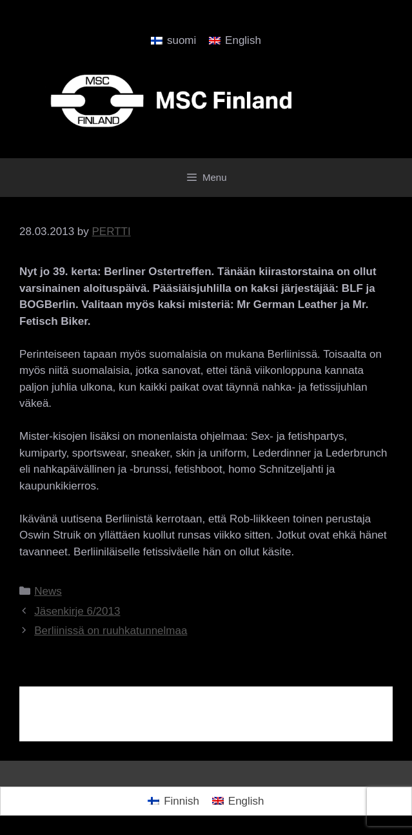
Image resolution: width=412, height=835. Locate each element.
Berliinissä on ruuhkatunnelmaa (110, 630)
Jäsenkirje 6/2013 (77, 611)
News (48, 591)
